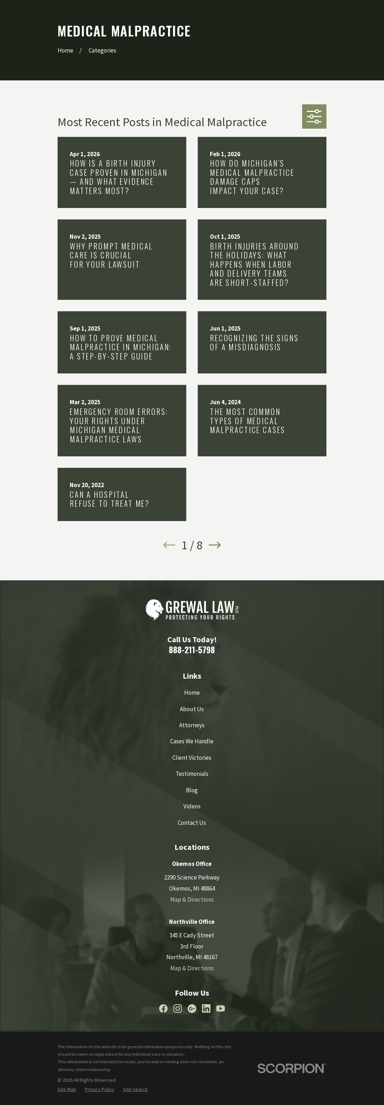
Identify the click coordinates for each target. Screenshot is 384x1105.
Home (192, 693)
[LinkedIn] (206, 1008)
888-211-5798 (192, 649)
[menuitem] (67, 1089)
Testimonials (192, 774)
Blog (192, 790)
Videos (192, 806)
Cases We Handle (191, 741)
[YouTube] (220, 1008)
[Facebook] (163, 1008)
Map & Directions (192, 899)
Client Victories (191, 758)
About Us (192, 709)
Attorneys (192, 725)
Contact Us (192, 823)
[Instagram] (177, 1008)
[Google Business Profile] (192, 1008)
